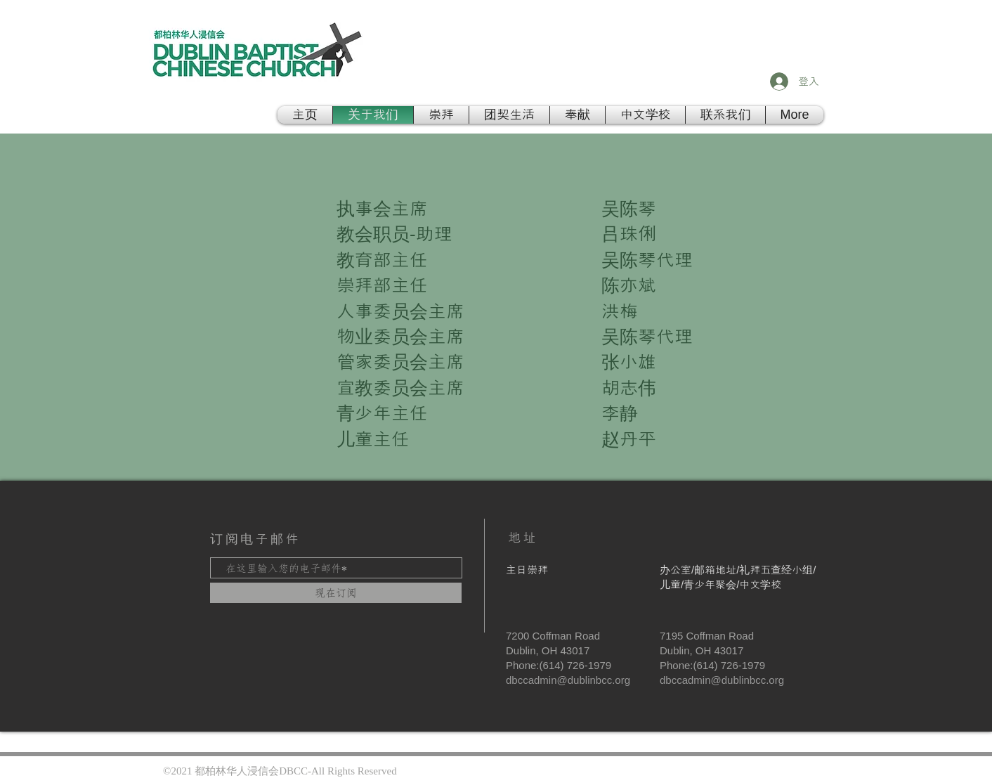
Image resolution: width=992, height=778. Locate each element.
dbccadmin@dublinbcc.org (568, 680)
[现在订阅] (336, 593)
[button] (509, 115)
